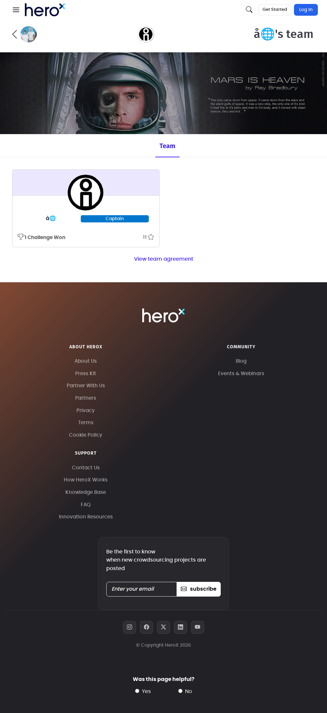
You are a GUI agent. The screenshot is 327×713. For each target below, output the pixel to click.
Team (167, 146)
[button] (16, 9)
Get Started (275, 10)
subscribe (198, 589)
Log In (306, 10)
